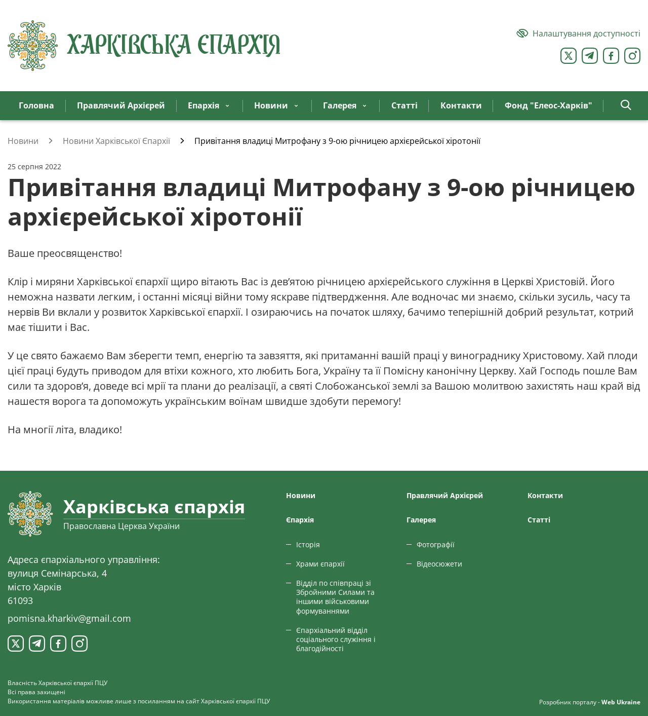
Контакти (545, 495)
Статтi (539, 519)
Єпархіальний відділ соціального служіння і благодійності (336, 639)
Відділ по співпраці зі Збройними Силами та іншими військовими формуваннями (335, 597)
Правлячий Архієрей (445, 495)
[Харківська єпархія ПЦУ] (144, 45)
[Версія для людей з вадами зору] (578, 33)
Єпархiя (300, 519)
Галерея (421, 519)
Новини (300, 495)
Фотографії (436, 544)
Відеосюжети (439, 564)
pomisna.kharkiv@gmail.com (69, 618)
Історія (308, 544)
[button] (626, 105)
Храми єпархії (320, 564)
